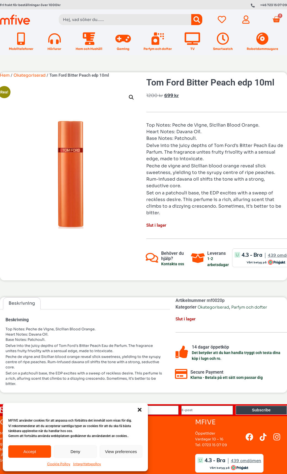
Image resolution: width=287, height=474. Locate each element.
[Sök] (196, 19)
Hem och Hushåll (89, 49)
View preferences (121, 451)
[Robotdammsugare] (262, 39)
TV (192, 49)
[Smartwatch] (223, 39)
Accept (29, 451)
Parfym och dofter (158, 49)
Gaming (123, 49)
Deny (75, 451)
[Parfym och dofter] (158, 39)
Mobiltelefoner (21, 49)
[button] (139, 410)
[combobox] (125, 19)
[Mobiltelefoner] (21, 39)
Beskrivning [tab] (22, 303)
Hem (5, 75)
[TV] (192, 39)
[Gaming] (123, 39)
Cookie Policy (58, 464)
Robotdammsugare (262, 49)
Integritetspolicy (87, 464)
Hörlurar (54, 49)
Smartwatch (223, 49)
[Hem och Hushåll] (89, 39)
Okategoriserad (30, 75)
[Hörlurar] (54, 39)
